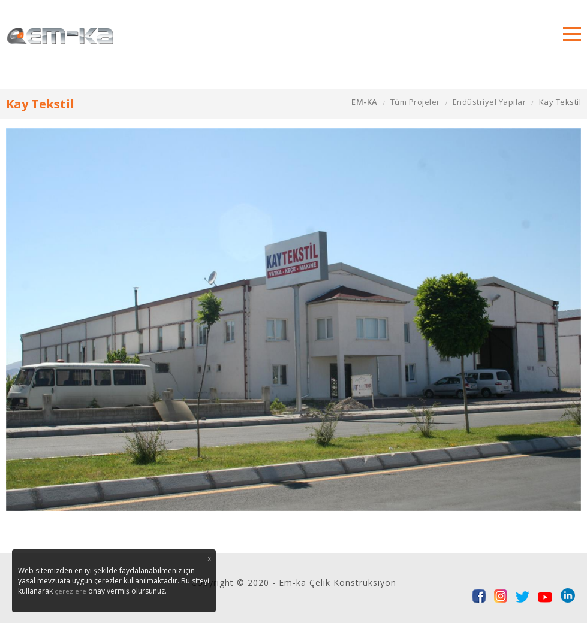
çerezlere (70, 590)
